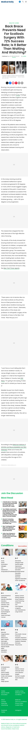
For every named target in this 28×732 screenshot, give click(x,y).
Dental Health (19, 564)
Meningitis (4, 641)
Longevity (18, 608)
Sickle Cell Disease (6, 676)
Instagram (18, 710)
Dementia (18, 561)
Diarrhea (17, 577)
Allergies (3, 566)
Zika (16, 680)
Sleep (2, 680)
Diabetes (17, 575)
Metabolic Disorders (4, 651)
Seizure (3, 671)
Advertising (4, 705)
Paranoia (18, 636)
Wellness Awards (20, 693)
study (18, 95)
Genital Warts (5, 603)
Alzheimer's (4, 570)
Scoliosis (3, 669)
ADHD (2, 562)
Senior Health (5, 672)
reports (11, 268)
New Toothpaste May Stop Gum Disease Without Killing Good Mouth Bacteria (9, 528)
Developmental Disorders (19, 572)
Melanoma (4, 638)
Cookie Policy (19, 705)
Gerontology (5, 606)
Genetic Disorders (6, 599)
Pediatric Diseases (20, 641)
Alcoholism (4, 564)
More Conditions (22, 546)
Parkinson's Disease (21, 639)
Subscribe (4, 703)
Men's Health (5, 639)
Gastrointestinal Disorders (6, 596)
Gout (2, 608)
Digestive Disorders (21, 579)
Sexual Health (5, 674)
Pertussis (17, 643)
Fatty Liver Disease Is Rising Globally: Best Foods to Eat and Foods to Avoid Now (10, 536)
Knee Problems (19, 599)
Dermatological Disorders (19, 569)
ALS (2, 568)
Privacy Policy (19, 703)
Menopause (4, 643)
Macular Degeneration (5, 633)
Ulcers (17, 667)
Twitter (3, 712)
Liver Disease (19, 606)
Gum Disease (5, 610)
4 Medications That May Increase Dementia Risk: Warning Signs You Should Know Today (10, 504)
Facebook (4, 710)
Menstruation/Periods (7, 645)
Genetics (3, 601)
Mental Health (5, 646)
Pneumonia (18, 645)
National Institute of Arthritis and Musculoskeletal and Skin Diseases (13, 447)
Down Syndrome (20, 580)
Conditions (7, 545)
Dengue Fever (19, 562)
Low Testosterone (20, 610)
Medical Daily (7, 2)
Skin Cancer (4, 678)
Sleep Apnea (5, 681)
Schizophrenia (5, 667)
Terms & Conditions (21, 701)
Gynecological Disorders (5, 612)
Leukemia (18, 603)
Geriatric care (5, 604)
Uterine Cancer (19, 669)
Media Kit (18, 700)
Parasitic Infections (20, 638)
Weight (17, 674)
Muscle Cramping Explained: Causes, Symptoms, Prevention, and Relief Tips (10, 521)
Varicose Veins (19, 671)
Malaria (3, 636)
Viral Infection (19, 672)
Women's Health (20, 676)
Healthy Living (14, 23)
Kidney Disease (19, 597)
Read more (15, 729)
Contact (3, 701)
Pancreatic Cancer (20, 634)
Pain (16, 632)
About (3, 700)
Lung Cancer (19, 612)
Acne (2, 561)
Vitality (3, 691)
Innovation (4, 694)
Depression (18, 566)
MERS (2, 648)
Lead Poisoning (19, 601)
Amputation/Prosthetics (8, 571)
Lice (16, 604)
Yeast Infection (19, 678)
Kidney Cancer (19, 596)
